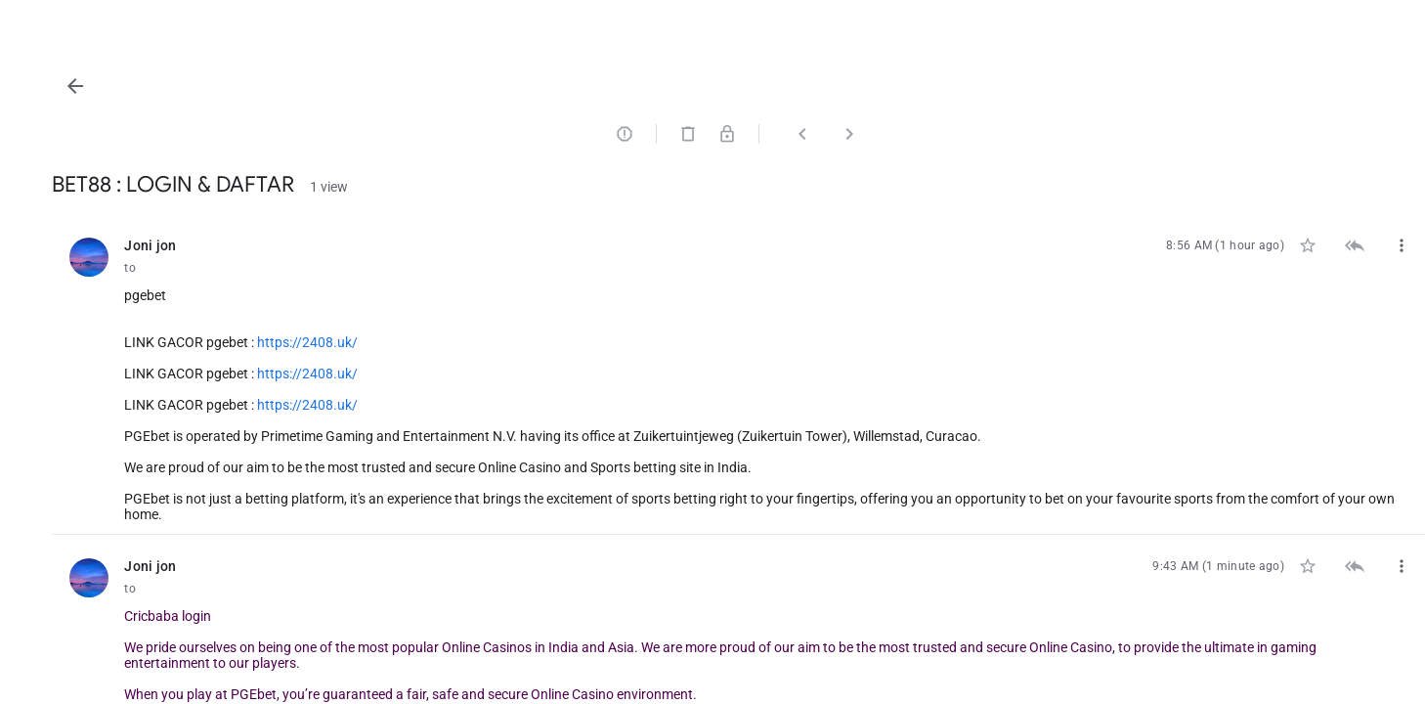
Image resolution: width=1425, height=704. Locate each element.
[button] (312, 86)
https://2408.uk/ (545, 342)
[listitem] (857, 374)
